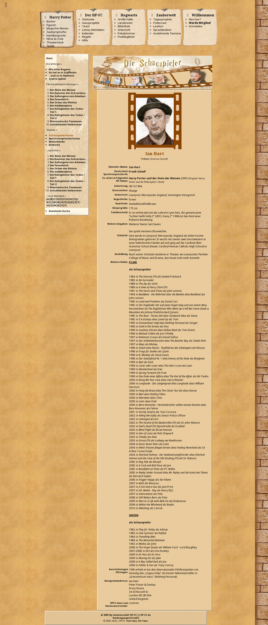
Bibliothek (124, 26)
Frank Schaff (137, 171)
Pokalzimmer (126, 33)
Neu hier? (195, 19)
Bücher (50, 21)
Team (86, 26)
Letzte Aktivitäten (93, 30)
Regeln (86, 37)
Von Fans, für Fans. (137, 620)
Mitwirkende (57, 141)
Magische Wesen (57, 28)
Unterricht (124, 30)
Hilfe (85, 40)
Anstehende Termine (167, 33)
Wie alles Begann (60, 69)
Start (49, 58)
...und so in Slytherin (61, 75)
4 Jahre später (57, 78)
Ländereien (125, 23)
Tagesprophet (162, 19)
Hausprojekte (90, 23)
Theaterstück (55, 42)
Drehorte (54, 144)
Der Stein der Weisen (63, 89)
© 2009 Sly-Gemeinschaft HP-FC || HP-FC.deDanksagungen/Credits (126, 616)
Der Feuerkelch (59, 99)
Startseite (88, 19)
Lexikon (158, 26)
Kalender (88, 33)
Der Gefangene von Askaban (67, 96)
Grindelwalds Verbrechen (66, 124)
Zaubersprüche (56, 32)
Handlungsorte (56, 35)
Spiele (50, 46)
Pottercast (159, 23)
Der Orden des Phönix (63, 102)
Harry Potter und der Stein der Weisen (154, 178)
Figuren (51, 25)
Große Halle (125, 19)
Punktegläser (126, 37)
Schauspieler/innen (61, 135)
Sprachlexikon (162, 30)
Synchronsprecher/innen (64, 138)
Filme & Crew (54, 39)
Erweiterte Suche (59, 211)
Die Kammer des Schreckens (67, 93)
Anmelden (195, 26)
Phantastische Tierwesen (66, 121)
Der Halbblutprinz (61, 105)
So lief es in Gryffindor (63, 72)
